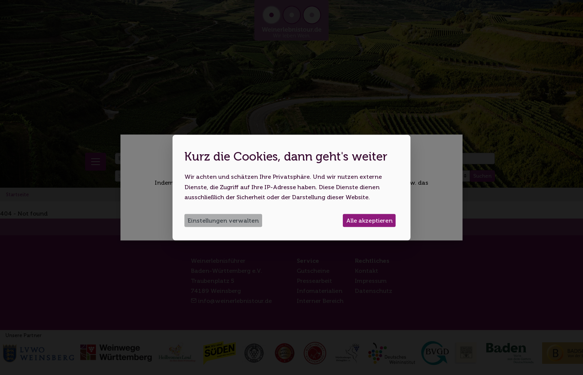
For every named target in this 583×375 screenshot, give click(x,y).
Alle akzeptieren (369, 220)
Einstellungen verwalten (223, 220)
